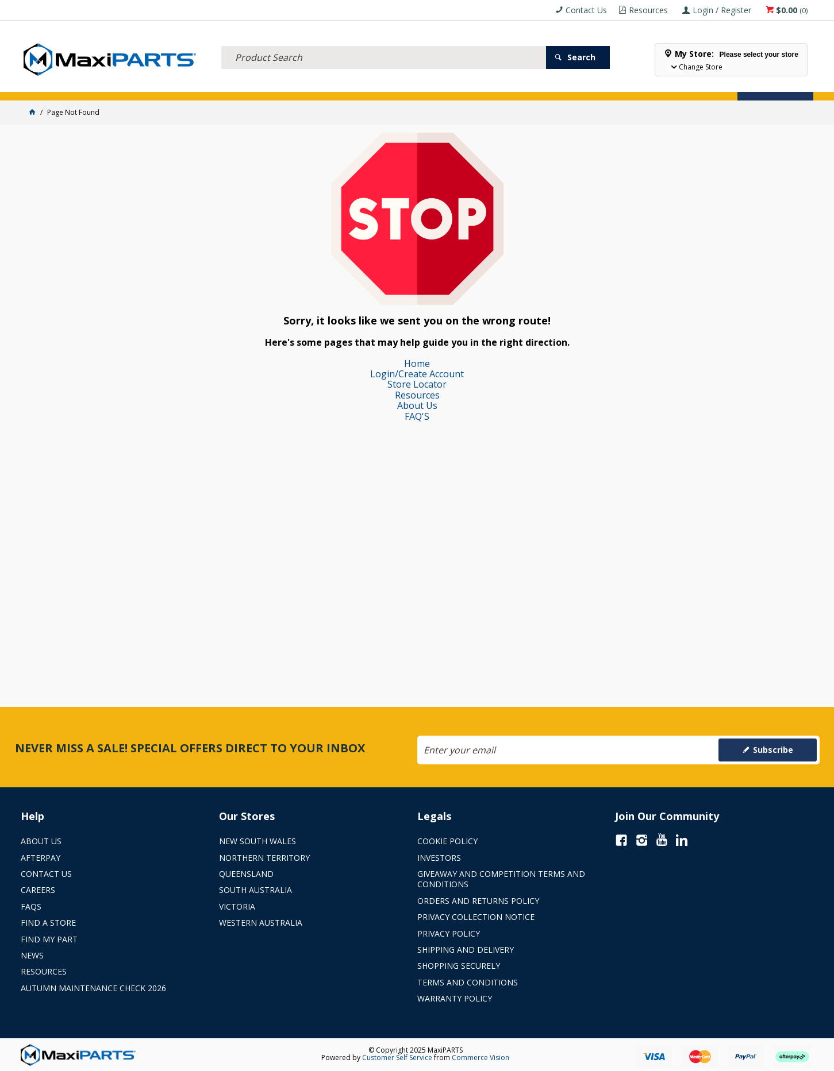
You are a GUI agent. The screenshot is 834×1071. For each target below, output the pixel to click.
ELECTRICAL (107, 84)
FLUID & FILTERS (169, 84)
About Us (417, 405)
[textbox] (383, 43)
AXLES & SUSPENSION (322, 84)
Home (417, 363)
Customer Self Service (397, 1057)
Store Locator (503, 84)
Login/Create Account (417, 374)
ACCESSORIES (50, 84)
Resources (417, 395)
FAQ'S (417, 416)
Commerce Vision (480, 1057)
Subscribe (773, 749)
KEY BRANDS (394, 84)
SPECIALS (445, 84)
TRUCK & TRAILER (241, 84)
